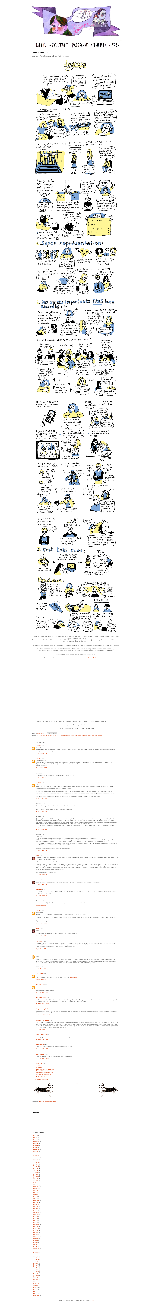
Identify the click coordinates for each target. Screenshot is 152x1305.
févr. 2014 (35, 1226)
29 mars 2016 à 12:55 (41, 753)
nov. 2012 (35, 1256)
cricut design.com (40, 1066)
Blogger (93, 1300)
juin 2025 (35, 1147)
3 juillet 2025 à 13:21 (41, 1076)
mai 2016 (35, 1184)
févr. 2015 (35, 1202)
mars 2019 (36, 1157)
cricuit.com (39, 1063)
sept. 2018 (36, 1163)
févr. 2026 (35, 1143)
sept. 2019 (36, 1155)
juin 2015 (35, 1196)
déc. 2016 (35, 1178)
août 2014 (35, 1214)
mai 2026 (35, 1137)
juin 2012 (35, 1266)
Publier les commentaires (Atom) (47, 1101)
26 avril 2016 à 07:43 (41, 895)
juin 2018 (35, 1165)
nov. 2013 (35, 1232)
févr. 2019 (35, 1159)
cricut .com (39, 1067)
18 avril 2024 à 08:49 (41, 1029)
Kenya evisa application (42, 1009)
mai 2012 (35, 1268)
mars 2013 (36, 1248)
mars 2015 (36, 1200)
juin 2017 (35, 1175)
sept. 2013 (36, 1236)
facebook (88, 658)
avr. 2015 (35, 1198)
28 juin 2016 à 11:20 (41, 968)
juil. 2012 (35, 1264)
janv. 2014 (36, 1228)
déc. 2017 (35, 1171)
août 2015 (35, 1194)
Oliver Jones (39, 973)
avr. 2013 (35, 1246)
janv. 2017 (36, 1177)
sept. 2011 (36, 1283)
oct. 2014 (35, 1210)
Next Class (91, 735)
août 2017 (35, 1173)
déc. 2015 (35, 1190)
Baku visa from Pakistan (42, 1020)
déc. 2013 (35, 1230)
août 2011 (35, 1285)
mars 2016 (36, 1186)
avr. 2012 (35, 1270)
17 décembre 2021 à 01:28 (43, 1015)
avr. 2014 (35, 1222)
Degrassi (62, 735)
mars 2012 (36, 1272)
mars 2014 (36, 1224)
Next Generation (98, 735)
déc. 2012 (35, 1254)
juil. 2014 (35, 1216)
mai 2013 (35, 1244)
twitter (95, 658)
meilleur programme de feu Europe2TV (80, 735)
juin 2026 (35, 1135)
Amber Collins (40, 984)
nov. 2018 (35, 1161)
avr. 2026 (35, 1139)
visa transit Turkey (41, 997)
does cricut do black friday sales (44, 1071)
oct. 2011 (35, 1281)
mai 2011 (35, 1291)
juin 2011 (35, 1289)
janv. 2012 (36, 1276)
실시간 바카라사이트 (41, 1034)
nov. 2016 (35, 1181)
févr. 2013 (35, 1250)
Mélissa (38, 954)
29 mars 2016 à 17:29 (41, 777)
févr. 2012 (35, 1274)
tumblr (66, 658)
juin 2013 (35, 1242)
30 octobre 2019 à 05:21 (42, 992)
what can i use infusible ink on (43, 1074)
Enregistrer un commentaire (41, 1079)
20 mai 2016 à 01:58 (41, 936)
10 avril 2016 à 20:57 (41, 850)
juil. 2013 (35, 1240)
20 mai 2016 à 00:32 (41, 923)
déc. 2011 (35, 1277)
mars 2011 (36, 1295)
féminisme (67, 735)
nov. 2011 (35, 1279)
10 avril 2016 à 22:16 (41, 874)
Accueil (76, 1083)
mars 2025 (36, 1149)
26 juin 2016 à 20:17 (41, 949)
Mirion (39, 733)
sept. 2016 (36, 1182)
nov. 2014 (35, 1208)
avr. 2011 (35, 1293)
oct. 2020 (35, 1153)
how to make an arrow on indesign (45, 1069)
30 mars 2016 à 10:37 (41, 798)
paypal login (73, 977)
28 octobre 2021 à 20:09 (42, 1003)
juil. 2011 (35, 1287)
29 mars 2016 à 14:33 (41, 768)
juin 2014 (35, 1218)
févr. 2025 (35, 1151)
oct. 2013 (35, 1234)
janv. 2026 (36, 1145)
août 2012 (35, 1262)
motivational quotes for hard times (44, 1072)
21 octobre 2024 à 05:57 (42, 1039)
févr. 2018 (35, 1169)
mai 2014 (35, 1220)
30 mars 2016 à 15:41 (41, 829)
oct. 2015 (35, 1192)
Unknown (38, 745)
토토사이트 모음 (40, 1054)
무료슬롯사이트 (40, 1044)
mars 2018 (36, 1167)
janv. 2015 (36, 1204)
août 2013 (35, 1238)
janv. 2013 (36, 1252)
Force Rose (39, 941)
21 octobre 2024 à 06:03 (42, 1058)
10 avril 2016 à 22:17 (41, 884)
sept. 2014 (36, 1212)
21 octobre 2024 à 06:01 (42, 1049)
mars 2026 (36, 1141)
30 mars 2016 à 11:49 (41, 811)
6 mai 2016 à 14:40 (41, 905)
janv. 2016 (36, 1188)
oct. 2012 (35, 1258)
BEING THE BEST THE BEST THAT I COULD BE (48, 735)
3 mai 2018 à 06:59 (41, 979)
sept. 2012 (36, 1260)
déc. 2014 (35, 1206)
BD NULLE (39, 889)
